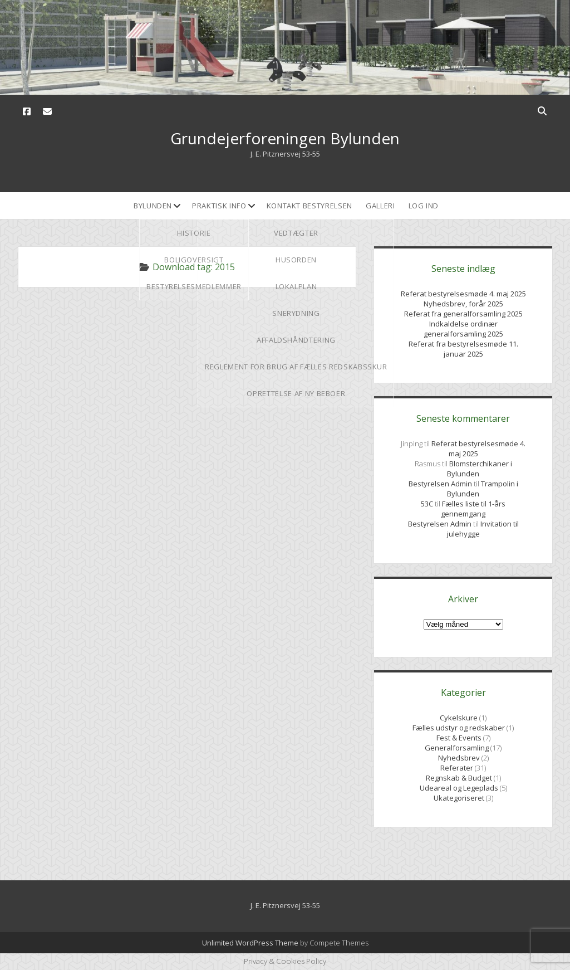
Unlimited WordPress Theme (250, 943)
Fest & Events (458, 738)
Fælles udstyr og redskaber (458, 728)
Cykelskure (459, 718)
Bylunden (153, 206)
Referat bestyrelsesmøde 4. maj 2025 (463, 294)
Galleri (380, 206)
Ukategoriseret (459, 798)
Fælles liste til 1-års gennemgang (473, 509)
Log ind (424, 206)
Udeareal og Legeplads (459, 788)
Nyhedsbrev (459, 758)
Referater (456, 768)
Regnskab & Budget (459, 778)
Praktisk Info (219, 206)
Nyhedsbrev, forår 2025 (463, 304)
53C (427, 504)
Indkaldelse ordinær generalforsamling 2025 (463, 329)
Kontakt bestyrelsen (309, 206)
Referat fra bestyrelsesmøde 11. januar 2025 (463, 349)
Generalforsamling (457, 748)
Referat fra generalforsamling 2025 (463, 314)
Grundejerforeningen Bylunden (285, 138)
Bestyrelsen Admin (441, 484)
